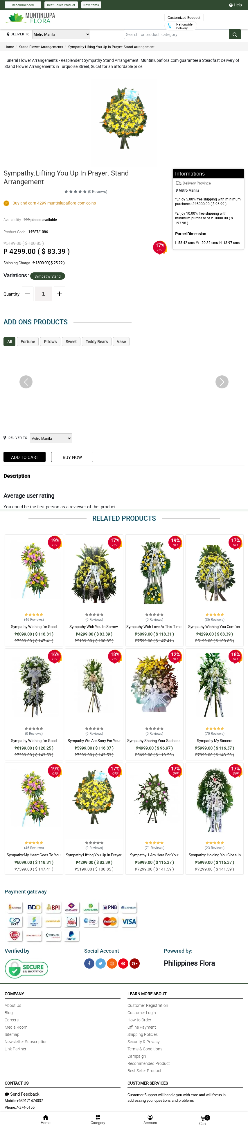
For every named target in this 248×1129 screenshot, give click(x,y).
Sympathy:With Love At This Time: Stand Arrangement (154, 629)
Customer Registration (147, 1003)
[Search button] (235, 34)
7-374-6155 (25, 1105)
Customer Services (147, 1081)
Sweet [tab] (71, 341)
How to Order (139, 1018)
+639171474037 (30, 1098)
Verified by (16, 949)
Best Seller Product (61, 5)
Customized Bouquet (184, 17)
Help (235, 5)
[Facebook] (89, 962)
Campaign (136, 1054)
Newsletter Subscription (26, 1040)
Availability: (28, 219)
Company (14, 992)
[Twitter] (101, 962)
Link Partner (15, 1047)
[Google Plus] (135, 962)
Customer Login (141, 1011)
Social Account (100, 949)
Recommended (23, 5)
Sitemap (12, 1032)
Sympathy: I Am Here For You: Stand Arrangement (154, 857)
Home (9, 46)
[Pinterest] (123, 962)
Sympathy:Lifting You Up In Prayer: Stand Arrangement (111, 46)
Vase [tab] (121, 341)
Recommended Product (148, 1061)
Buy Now (72, 457)
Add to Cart (24, 457)
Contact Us (16, 1081)
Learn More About (146, 992)
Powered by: (177, 949)
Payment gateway (23, 891)
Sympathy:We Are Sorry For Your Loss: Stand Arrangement (94, 743)
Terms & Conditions (144, 1047)
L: (184, 242)
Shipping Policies (142, 1032)
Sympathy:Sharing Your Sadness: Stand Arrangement (154, 743)
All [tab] (9, 341)
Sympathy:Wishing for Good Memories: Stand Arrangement (34, 629)
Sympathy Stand (48, 276)
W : (204, 242)
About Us (13, 1003)
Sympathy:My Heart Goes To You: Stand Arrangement (34, 857)
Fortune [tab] (28, 341)
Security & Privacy (143, 1040)
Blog (9, 1011)
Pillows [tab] (50, 341)
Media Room (16, 1025)
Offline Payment (141, 1025)
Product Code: (24, 231)
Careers (12, 1018)
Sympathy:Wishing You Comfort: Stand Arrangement (214, 629)
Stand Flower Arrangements (41, 46)
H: (224, 242)
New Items (91, 5)
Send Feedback (22, 1092)
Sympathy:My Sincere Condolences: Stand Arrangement (214, 743)
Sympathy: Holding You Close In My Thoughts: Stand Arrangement (214, 857)
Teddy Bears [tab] (97, 341)
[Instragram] (112, 962)
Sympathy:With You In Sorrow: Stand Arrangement (94, 629)
